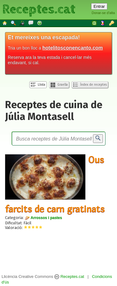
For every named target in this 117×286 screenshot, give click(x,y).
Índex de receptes (90, 84)
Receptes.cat (38, 9)
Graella (59, 85)
